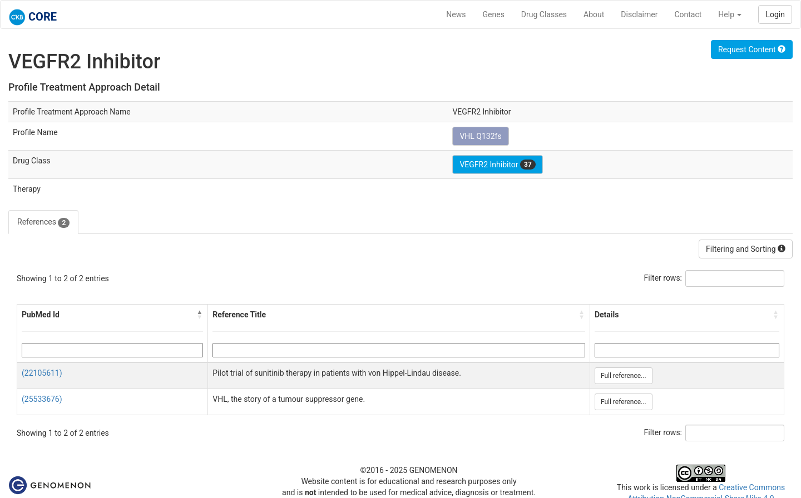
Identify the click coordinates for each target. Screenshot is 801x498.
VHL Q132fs (480, 136)
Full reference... (623, 376)
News (456, 14)
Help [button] (729, 14)
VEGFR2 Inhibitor (497, 165)
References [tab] (43, 222)
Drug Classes (544, 14)
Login (775, 14)
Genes (494, 14)
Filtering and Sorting (745, 249)
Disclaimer (639, 14)
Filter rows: (663, 277)
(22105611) (42, 372)
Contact (687, 14)
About (594, 14)
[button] (199, 314)
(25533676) (42, 399)
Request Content (751, 49)
